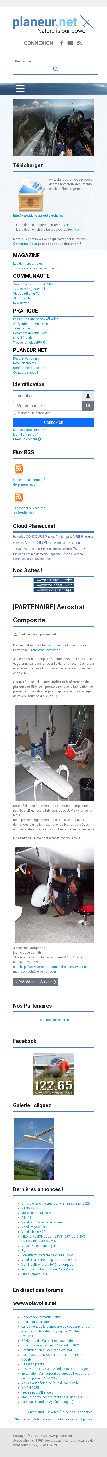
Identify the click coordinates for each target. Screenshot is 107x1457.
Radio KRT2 (29, 1208)
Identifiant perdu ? (25, 434)
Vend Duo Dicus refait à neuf (42, 1222)
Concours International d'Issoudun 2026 (50, 1345)
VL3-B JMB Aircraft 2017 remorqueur (47, 1265)
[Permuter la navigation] (20, 89)
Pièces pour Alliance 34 (38, 1392)
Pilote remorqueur (34, 1274)
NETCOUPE (37, 542)
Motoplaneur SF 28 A (36, 1213)
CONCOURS (35, 537)
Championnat (62, 549)
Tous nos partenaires (53, 1020)
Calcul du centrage (35, 1322)
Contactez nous (25, 244)
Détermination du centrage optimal (46, 1350)
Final (77, 543)
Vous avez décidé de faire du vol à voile (50, 1383)
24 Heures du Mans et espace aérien (48, 1341)
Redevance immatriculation (41, 1317)
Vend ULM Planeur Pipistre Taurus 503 (48, 1260)
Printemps (62, 537)
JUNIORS (20, 549)
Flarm (25, 1250)
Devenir (39, 559)
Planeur (87, 536)
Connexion (38, 43)
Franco (32, 549)
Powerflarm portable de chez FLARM (47, 1255)
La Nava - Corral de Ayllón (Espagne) (47, 1402)
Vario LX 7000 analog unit (39, 1246)
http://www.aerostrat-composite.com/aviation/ (53, 967)
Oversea (77, 554)
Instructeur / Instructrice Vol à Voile (47, 1269)
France (79, 548)
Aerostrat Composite (45, 650)
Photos (50, 537)
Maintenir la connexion (34, 413)
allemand (44, 549)
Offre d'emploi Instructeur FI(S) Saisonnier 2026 (55, 1203)
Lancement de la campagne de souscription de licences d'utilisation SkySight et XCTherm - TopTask (55, 1331)
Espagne (55, 554)
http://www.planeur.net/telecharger (39, 215)
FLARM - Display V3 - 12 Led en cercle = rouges (55, 1369)
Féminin (29, 554)
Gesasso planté (32, 1364)
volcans (18, 543)
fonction (55, 543)
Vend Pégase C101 (35, 1227)
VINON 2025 (30, 1388)
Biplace (18, 554)
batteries (19, 537)
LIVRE (75, 537)
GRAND (67, 543)
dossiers (42, 554)
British (66, 554)
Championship (23, 559)
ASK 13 (26, 1217)
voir (66, 225)
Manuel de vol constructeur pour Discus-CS (52, 1397)
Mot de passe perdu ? (28, 430)
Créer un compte (27, 439)
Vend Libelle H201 (34, 1232)
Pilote (49, 559)
